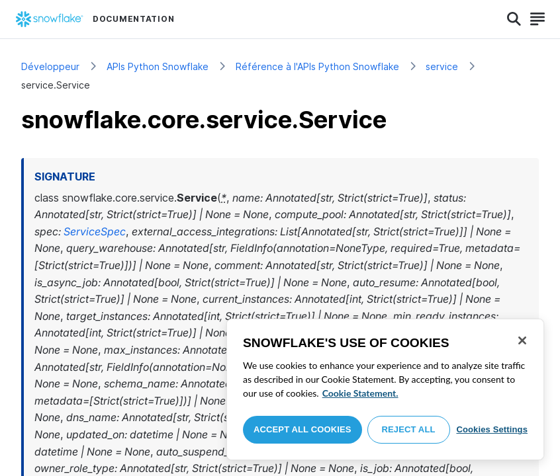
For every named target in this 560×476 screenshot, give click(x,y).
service (442, 66)
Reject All (409, 429)
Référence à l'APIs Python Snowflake (317, 66)
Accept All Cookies (302, 429)
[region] (385, 389)
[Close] (522, 340)
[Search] (514, 19)
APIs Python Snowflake (158, 66)
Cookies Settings (492, 429)
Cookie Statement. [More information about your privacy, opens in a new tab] (360, 393)
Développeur (50, 66)
